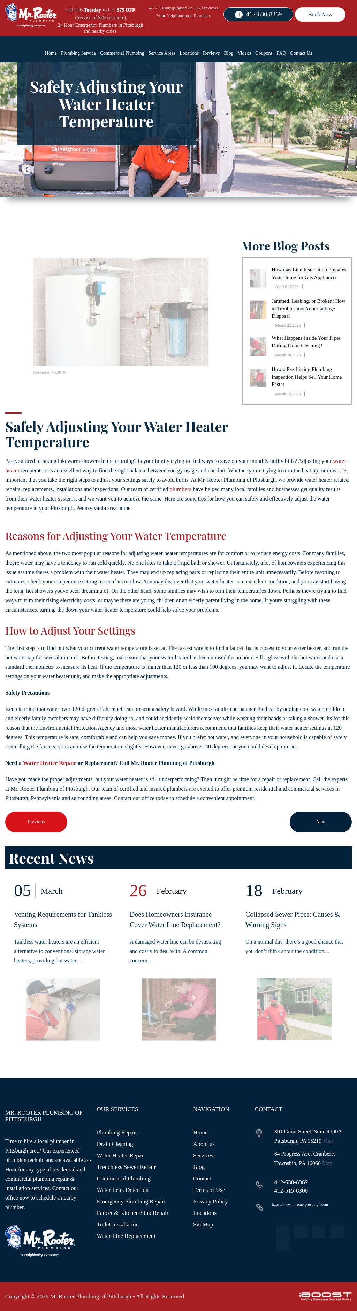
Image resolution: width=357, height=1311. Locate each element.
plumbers (180, 489)
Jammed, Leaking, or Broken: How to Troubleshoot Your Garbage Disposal (308, 308)
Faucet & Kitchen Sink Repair (133, 1213)
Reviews (211, 53)
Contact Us (301, 53)
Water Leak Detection (123, 1190)
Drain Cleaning (115, 1144)
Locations (189, 53)
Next (320, 821)
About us (204, 1144)
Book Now (320, 14)
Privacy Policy (210, 1201)
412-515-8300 (291, 1190)
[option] (63, 966)
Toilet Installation (118, 1224)
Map (328, 1141)
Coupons (264, 53)
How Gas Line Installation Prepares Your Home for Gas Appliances (309, 273)
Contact (202, 1178)
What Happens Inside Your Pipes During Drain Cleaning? (306, 341)
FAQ (281, 53)
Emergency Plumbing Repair (131, 1201)
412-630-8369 (264, 14)
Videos (244, 53)
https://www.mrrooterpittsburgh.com (300, 1204)
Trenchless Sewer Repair (126, 1167)
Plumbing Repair (117, 1132)
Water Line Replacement (126, 1236)
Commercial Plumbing (122, 53)
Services (203, 1155)
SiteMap (203, 1224)
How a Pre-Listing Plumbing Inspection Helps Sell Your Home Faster (307, 376)
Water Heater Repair (49, 763)
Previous (36, 821)
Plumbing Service (78, 53)
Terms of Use (209, 1190)
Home (51, 53)
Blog (228, 53)
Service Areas (162, 53)
